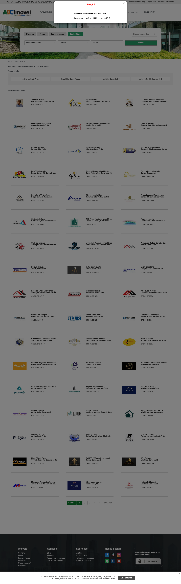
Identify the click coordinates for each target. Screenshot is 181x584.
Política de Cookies (106, 579)
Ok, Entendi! (126, 578)
